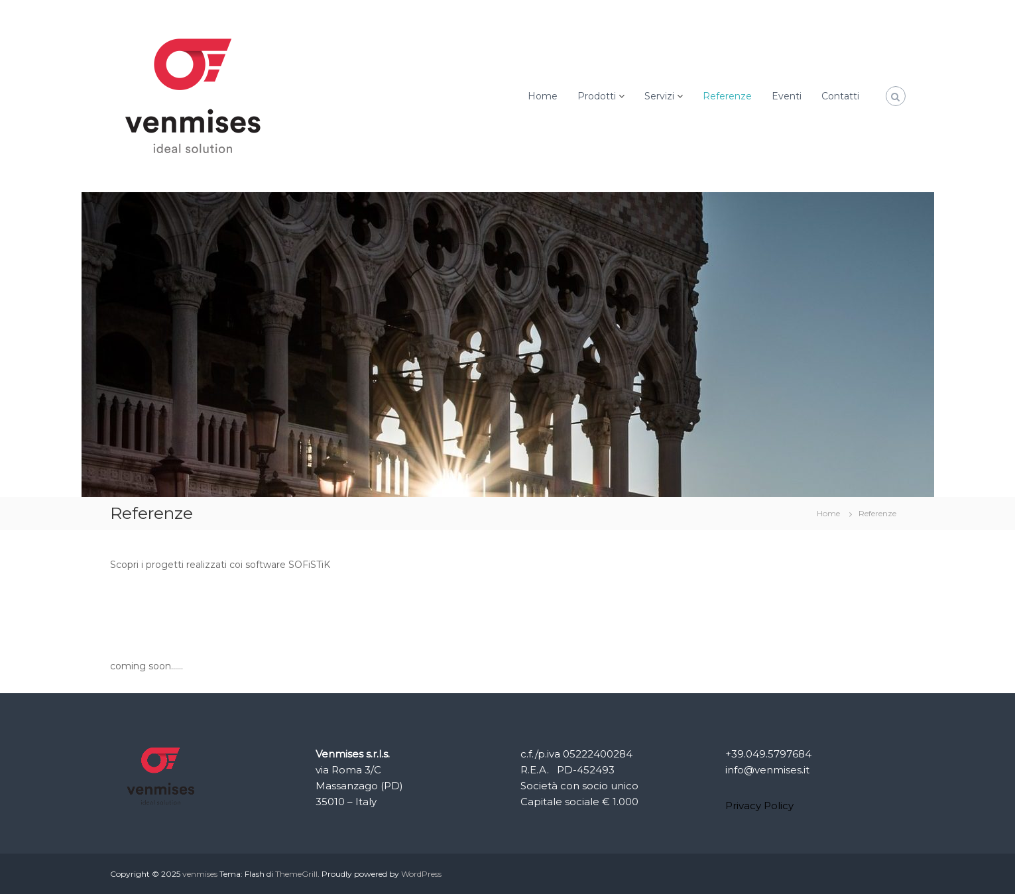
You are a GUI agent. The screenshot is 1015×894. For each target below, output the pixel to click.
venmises (199, 874)
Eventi (787, 96)
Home (543, 96)
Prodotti (596, 96)
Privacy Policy (759, 805)
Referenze (727, 96)
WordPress (421, 874)
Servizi (659, 96)
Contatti (840, 96)
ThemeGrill (296, 874)
